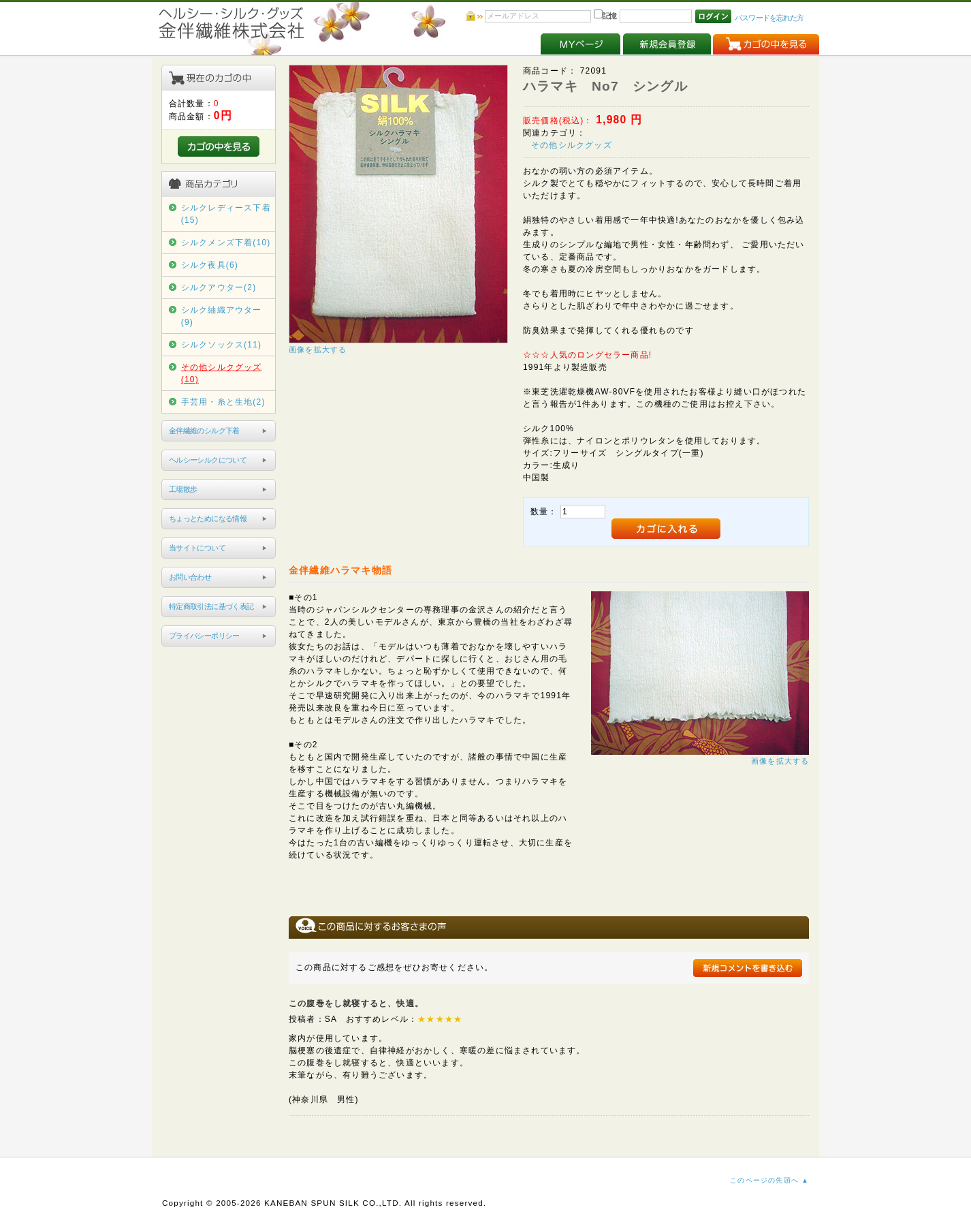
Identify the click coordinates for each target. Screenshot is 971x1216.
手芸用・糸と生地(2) (223, 402)
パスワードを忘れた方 (769, 18)
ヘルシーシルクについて (207, 460)
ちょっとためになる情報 (207, 518)
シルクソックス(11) (221, 344)
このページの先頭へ (764, 1180)
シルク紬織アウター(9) (221, 316)
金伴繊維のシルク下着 (204, 430)
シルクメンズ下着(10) (226, 242)
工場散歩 (183, 489)
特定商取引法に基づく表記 (211, 606)
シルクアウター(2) (219, 287)
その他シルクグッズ (571, 145)
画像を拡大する (318, 349)
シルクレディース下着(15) (226, 214)
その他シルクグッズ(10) (221, 373)
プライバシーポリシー (204, 636)
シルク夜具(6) (209, 265)
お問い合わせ (190, 577)
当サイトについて (197, 548)
